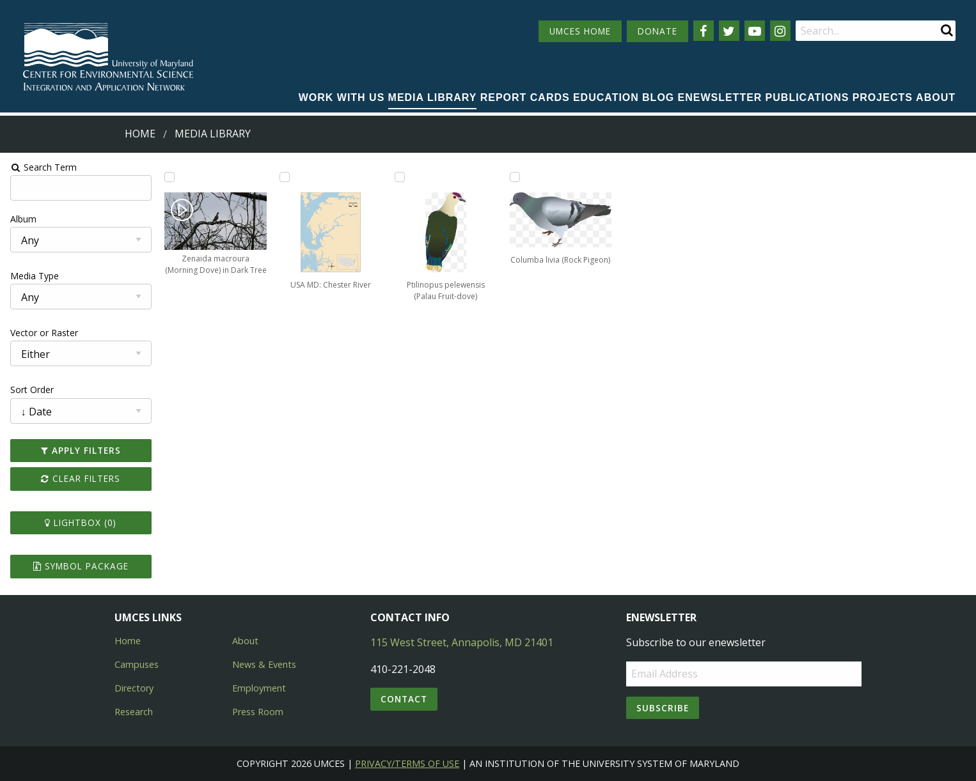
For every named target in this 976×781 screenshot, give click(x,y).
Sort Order (30, 389)
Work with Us (342, 97)
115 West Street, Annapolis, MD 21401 (461, 642)
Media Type (32, 276)
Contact (404, 699)
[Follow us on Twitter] (729, 30)
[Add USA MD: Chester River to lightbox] (284, 177)
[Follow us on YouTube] (754, 30)
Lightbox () (79, 522)
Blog (658, 97)
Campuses (136, 664)
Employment (259, 688)
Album (21, 219)
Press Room (257, 712)
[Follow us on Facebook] (703, 30)
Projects (883, 97)
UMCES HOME (580, 31)
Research (133, 712)
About (936, 97)
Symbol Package (79, 566)
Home (140, 134)
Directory (133, 688)
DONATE (657, 31)
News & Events (264, 664)
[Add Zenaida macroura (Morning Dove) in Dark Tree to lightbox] (168, 177)
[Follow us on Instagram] (780, 30)
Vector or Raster (42, 333)
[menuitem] (342, 98)
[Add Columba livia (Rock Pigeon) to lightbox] (515, 177)
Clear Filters (79, 478)
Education (606, 97)
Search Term (41, 167)
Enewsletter (720, 97)
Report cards (525, 97)
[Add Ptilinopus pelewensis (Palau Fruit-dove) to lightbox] (399, 177)
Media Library (432, 97)
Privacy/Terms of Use (407, 763)
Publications (807, 97)
